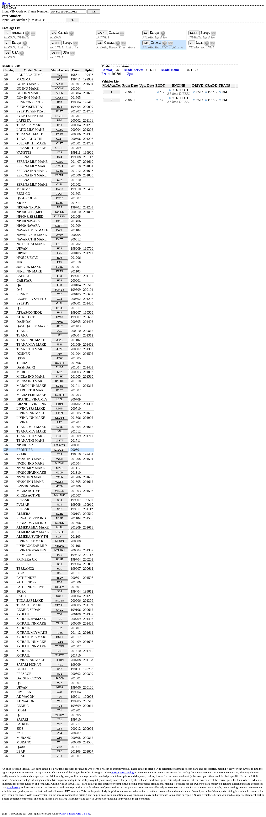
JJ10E (59, 367)
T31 (59, 618)
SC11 (59, 596)
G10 (59, 294)
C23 (59, 152)
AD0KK (59, 88)
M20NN (59, 481)
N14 (59, 500)
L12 (59, 422)
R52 (59, 582)
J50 (59, 353)
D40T (59, 239)
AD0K (59, 83)
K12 (59, 371)
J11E (59, 326)
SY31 (59, 609)
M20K (59, 458)
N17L (59, 527)
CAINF (102, 32)
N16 (59, 509)
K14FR (59, 394)
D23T (59, 221)
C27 (59, 179)
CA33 (59, 189)
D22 (59, 207)
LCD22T (59, 449)
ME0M (59, 486)
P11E (59, 559)
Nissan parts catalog (122, 772)
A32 (59, 79)
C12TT (59, 147)
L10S (59, 408)
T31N (59, 623)
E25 (59, 253)
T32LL (60, 637)
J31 (59, 330)
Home (6, 3)
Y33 (59, 705)
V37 (59, 682)
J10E (59, 321)
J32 (59, 335)
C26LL (59, 166)
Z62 (59, 746)
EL (145, 32)
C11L (59, 129)
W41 (59, 692)
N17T (59, 536)
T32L (59, 632)
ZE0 (59, 751)
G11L (59, 303)
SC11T (59, 605)
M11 (59, 454)
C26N (59, 170)
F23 (59, 275)
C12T (59, 143)
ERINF (56, 42)
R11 (59, 564)
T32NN (59, 646)
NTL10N (59, 550)
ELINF (194, 32)
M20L (59, 467)
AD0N (59, 93)
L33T (59, 435)
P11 (59, 554)
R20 (59, 568)
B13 (59, 102)
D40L (59, 230)
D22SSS (59, 216)
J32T (60, 349)
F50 (59, 285)
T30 (59, 614)
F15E (59, 266)
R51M (59, 577)
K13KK (59, 381)
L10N (59, 403)
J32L (60, 344)
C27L (59, 184)
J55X (59, 358)
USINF (56, 52)
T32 (59, 628)
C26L (59, 161)
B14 (59, 106)
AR (8, 32)
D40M (59, 234)
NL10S (59, 541)
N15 (59, 504)
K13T (59, 390)
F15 (59, 262)
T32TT (59, 655)
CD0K (59, 193)
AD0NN (59, 97)
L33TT (59, 440)
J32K (59, 339)
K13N (59, 385)
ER (8, 42)
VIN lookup (13, 787)
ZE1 (59, 756)
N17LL (59, 532)
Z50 (59, 737)
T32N (59, 641)
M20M (59, 472)
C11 (59, 125)
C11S (59, 134)
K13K (59, 376)
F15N (59, 271)
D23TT (59, 225)
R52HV (59, 586)
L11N (59, 413)
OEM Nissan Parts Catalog (75, 813)
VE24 (59, 687)
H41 (59, 312)
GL (100, 42)
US (8, 52)
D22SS (59, 211)
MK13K (59, 490)
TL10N (59, 660)
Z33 (59, 728)
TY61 (59, 664)
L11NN (59, 417)
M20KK (59, 463)
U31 (59, 673)
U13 (59, 669)
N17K (59, 518)
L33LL (59, 431)
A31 (59, 74)
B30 (59, 120)
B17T (59, 111)
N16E (59, 513)
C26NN (59, 175)
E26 (59, 257)
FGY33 (59, 289)
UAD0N (59, 678)
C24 (59, 157)
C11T (59, 138)
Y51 (59, 710)
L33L (60, 426)
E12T (59, 243)
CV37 (59, 198)
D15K (59, 202)
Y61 (59, 719)
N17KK (59, 522)
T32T (59, 650)
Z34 (59, 733)
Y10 (59, 696)
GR (146, 42)
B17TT (59, 115)
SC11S (59, 600)
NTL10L (59, 545)
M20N (59, 477)
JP (191, 42)
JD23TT (59, 362)
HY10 (59, 317)
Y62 (59, 724)
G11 (59, 298)
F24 (59, 280)
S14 (59, 591)
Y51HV (59, 714)
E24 (59, 248)
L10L (60, 399)
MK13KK (59, 495)
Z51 (59, 742)
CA (54, 32)
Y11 (59, 701)
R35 (59, 573)
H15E (59, 307)
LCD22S (59, 445)
